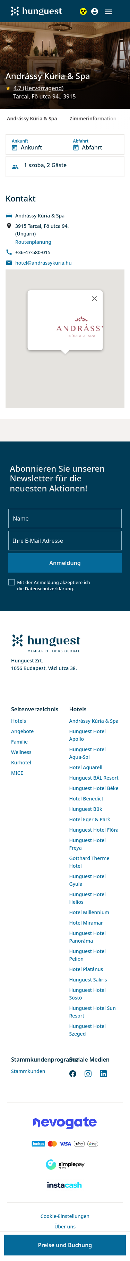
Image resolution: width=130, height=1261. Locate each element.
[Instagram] (88, 1073)
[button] (108, 11)
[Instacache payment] (65, 1185)
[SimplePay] (65, 1164)
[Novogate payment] (65, 1123)
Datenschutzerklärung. (49, 588)
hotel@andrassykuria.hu (43, 262)
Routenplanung (33, 242)
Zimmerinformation (93, 118)
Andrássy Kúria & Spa (32, 118)
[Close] (94, 298)
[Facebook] (72, 1073)
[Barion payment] (65, 1143)
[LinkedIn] (103, 1073)
